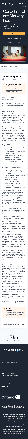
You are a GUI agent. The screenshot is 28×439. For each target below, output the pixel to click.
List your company (21, 6)
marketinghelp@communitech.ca (14, 426)
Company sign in (21, 3)
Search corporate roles (14, 38)
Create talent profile (14, 34)
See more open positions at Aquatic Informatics (14, 324)
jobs (11, 66)
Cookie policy (16, 340)
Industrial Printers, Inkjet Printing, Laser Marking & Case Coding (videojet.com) (13, 105)
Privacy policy (10, 340)
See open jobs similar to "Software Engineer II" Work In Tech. (14, 90)
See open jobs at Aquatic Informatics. (15, 88)
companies (4, 66)
